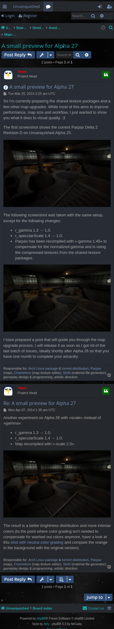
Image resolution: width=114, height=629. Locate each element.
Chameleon (22, 366)
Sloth (67, 366)
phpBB (41, 612)
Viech (22, 65)
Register (30, 15)
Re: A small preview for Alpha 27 (39, 397)
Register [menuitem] (110, 8)
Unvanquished (26, 6)
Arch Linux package (43, 362)
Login (10, 15)
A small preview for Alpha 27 (40, 39)
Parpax (96, 362)
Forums (49, 8)
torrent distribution (75, 362)
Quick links (5, 8)
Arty (46, 617)
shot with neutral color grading (37, 536)
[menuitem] (111, 27)
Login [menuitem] (101, 8)
